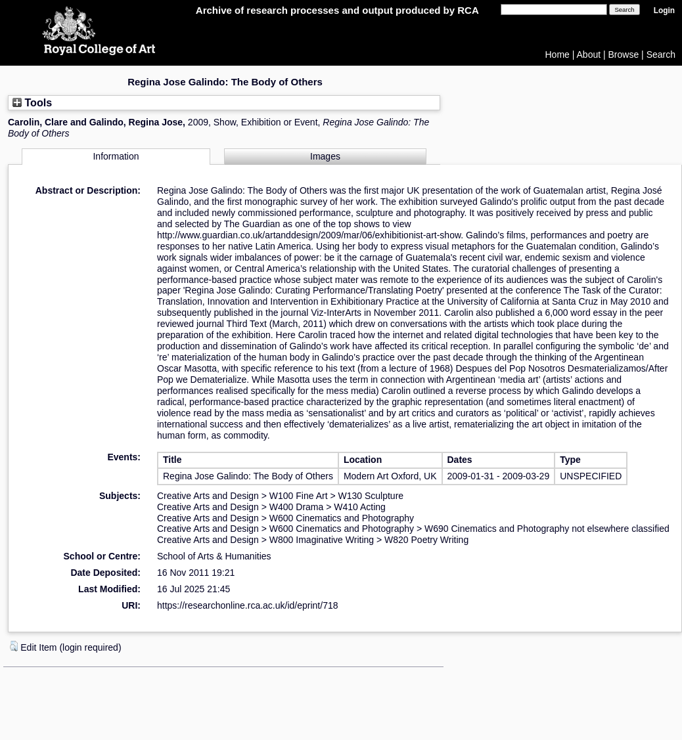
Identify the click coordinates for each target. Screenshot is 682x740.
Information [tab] (116, 156)
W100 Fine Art (298, 495)
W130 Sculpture (371, 495)
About (589, 54)
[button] (14, 646)
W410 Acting (360, 507)
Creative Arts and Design (208, 495)
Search (661, 54)
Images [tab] (325, 156)
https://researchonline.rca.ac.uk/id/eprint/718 (247, 605)
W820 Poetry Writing (426, 539)
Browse (623, 54)
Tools (32, 102)
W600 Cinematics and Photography (341, 518)
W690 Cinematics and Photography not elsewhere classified (547, 528)
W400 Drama (296, 507)
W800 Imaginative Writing (321, 539)
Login (664, 10)
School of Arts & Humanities (214, 556)
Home (557, 54)
